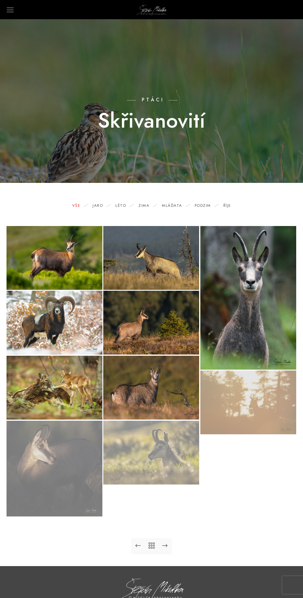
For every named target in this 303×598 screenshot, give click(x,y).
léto (123, 205)
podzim (206, 205)
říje (227, 205)
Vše (79, 205)
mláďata (175, 205)
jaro (101, 205)
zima (146, 205)
